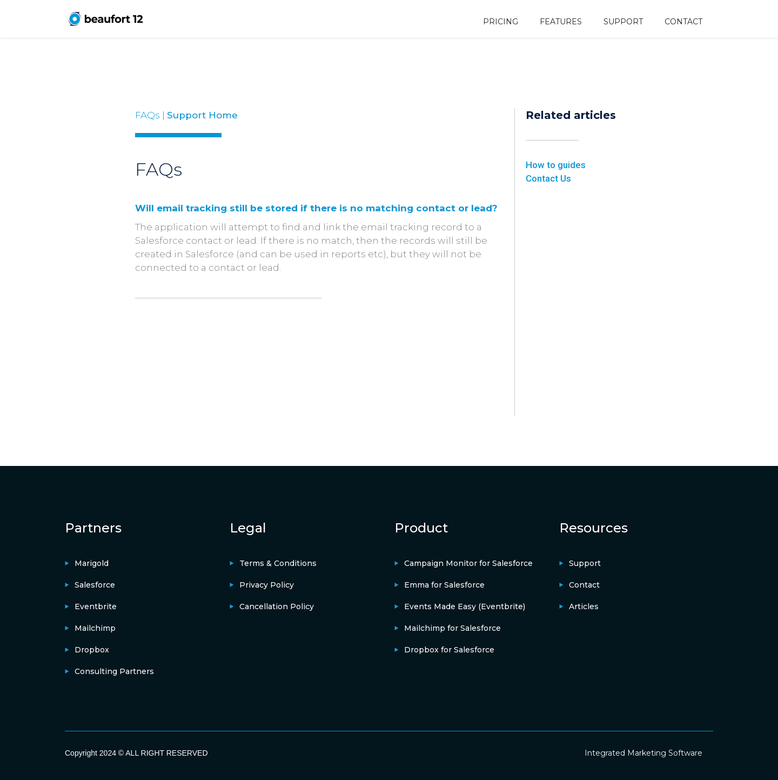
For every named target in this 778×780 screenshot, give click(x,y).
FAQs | (151, 115)
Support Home (202, 115)
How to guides (556, 164)
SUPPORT (623, 21)
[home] (105, 18)
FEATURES (561, 21)
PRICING (500, 21)
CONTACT (683, 21)
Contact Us (548, 178)
